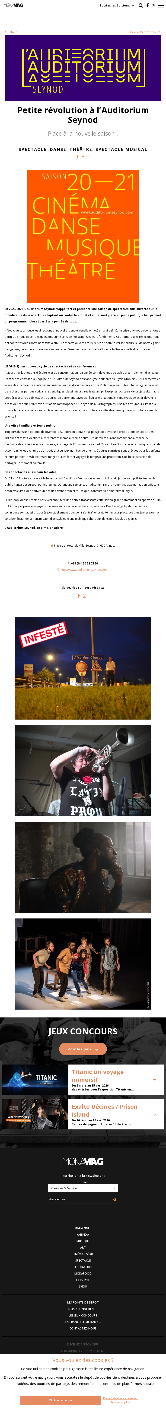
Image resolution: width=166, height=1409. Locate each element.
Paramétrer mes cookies (120, 1398)
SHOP (83, 1286)
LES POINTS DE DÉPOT (83, 1302)
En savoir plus (120, 1402)
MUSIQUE (83, 1241)
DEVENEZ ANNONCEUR (83, 1344)
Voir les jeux (83, 1049)
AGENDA (83, 1235)
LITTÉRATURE (83, 1267)
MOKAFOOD (83, 1273)
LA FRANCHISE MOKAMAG (83, 1322)
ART (83, 1248)
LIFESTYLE (83, 1280)
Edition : (83, 1182)
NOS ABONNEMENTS (83, 1309)
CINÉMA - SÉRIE (83, 1254)
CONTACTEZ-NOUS (83, 1328)
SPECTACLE (83, 1260)
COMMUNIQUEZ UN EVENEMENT (83, 1351)
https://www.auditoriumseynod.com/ (85, 570)
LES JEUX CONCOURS (83, 1315)
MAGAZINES (83, 1228)
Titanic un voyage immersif (98, 1076)
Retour (11, 32)
